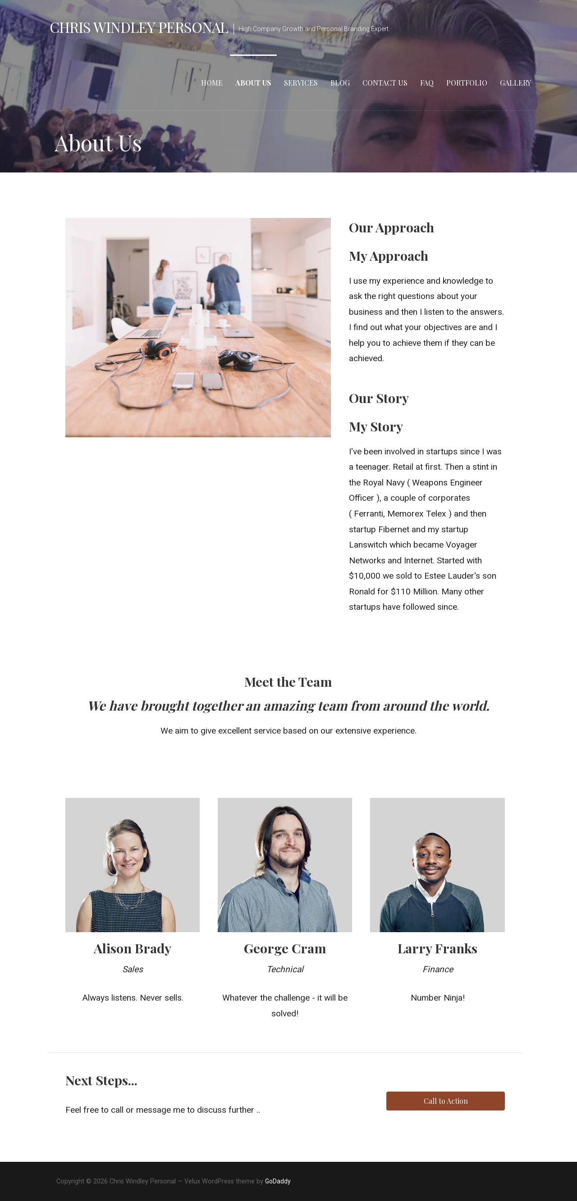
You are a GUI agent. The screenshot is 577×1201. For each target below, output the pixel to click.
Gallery (515, 82)
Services (301, 82)
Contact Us (385, 82)
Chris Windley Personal (139, 26)
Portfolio (466, 82)
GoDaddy (278, 1181)
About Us (253, 82)
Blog (340, 82)
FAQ (427, 82)
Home (212, 82)
